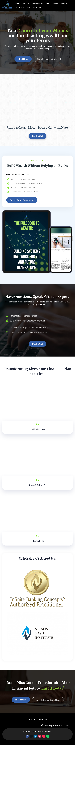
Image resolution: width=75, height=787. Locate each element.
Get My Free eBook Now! (22, 200)
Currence (64, 3)
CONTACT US (42, 719)
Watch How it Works (47, 59)
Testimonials (19, 7)
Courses (55, 3)
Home (17, 3)
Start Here (23, 59)
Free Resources (37, 3)
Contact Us (37, 7)
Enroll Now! (20, 700)
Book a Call (37, 136)
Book (47, 3)
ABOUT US (32, 719)
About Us (25, 3)
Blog (28, 7)
